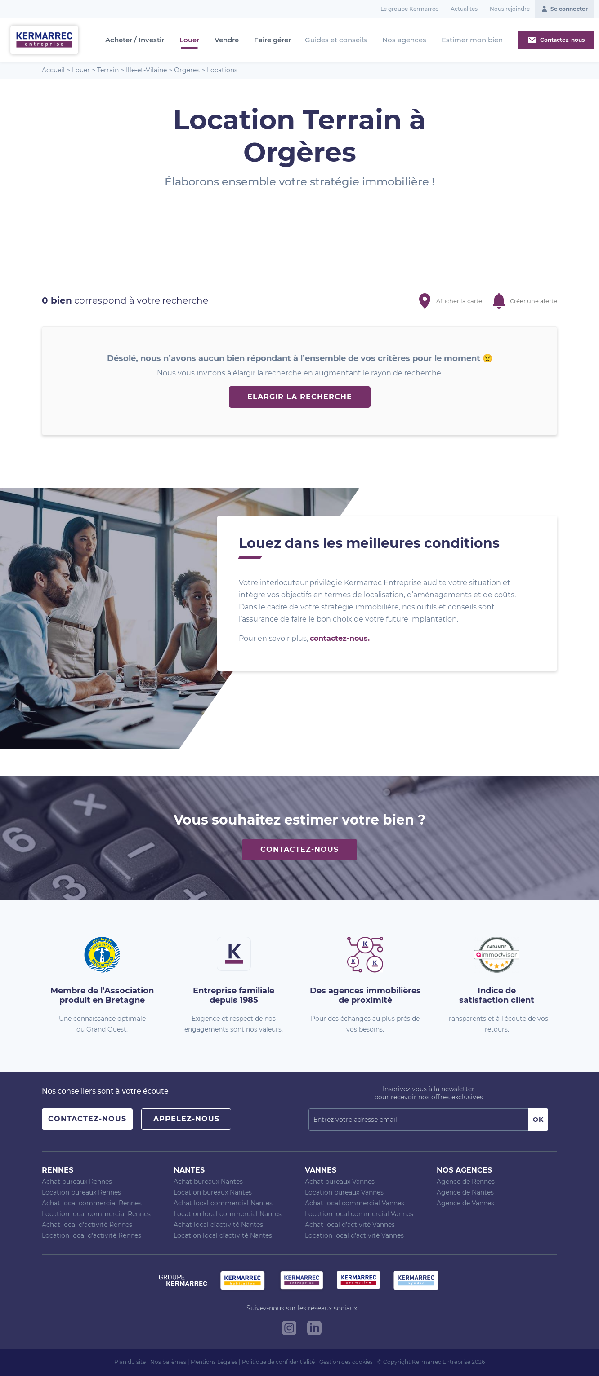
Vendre (227, 40)
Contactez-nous (299, 849)
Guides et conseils (336, 39)
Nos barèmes (168, 1361)
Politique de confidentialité (278, 1361)
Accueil (53, 70)
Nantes (189, 1170)
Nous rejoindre (510, 8)
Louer (189, 40)
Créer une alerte (533, 300)
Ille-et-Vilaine (146, 70)
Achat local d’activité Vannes (350, 1225)
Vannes (320, 1170)
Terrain (108, 70)
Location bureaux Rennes (81, 1192)
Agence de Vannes (465, 1203)
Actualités (464, 8)
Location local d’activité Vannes (354, 1235)
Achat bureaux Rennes (77, 1182)
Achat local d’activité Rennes (87, 1225)
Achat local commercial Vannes (354, 1203)
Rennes (57, 1170)
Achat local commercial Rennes (92, 1203)
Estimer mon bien (472, 39)
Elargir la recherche (299, 397)
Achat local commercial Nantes (223, 1203)
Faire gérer (272, 40)
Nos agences (404, 39)
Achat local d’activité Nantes (218, 1225)
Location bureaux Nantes (213, 1192)
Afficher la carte (459, 300)
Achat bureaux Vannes (340, 1182)
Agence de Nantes (465, 1192)
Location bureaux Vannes (344, 1192)
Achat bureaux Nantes (208, 1182)
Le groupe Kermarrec (409, 8)
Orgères (187, 70)
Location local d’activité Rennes (91, 1235)
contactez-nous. (340, 638)
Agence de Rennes (466, 1182)
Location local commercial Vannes (359, 1214)
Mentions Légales (214, 1361)
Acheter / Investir (134, 40)
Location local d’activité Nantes (223, 1235)
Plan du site (130, 1361)
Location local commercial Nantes (228, 1214)
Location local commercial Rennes (96, 1214)
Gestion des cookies (346, 1361)
